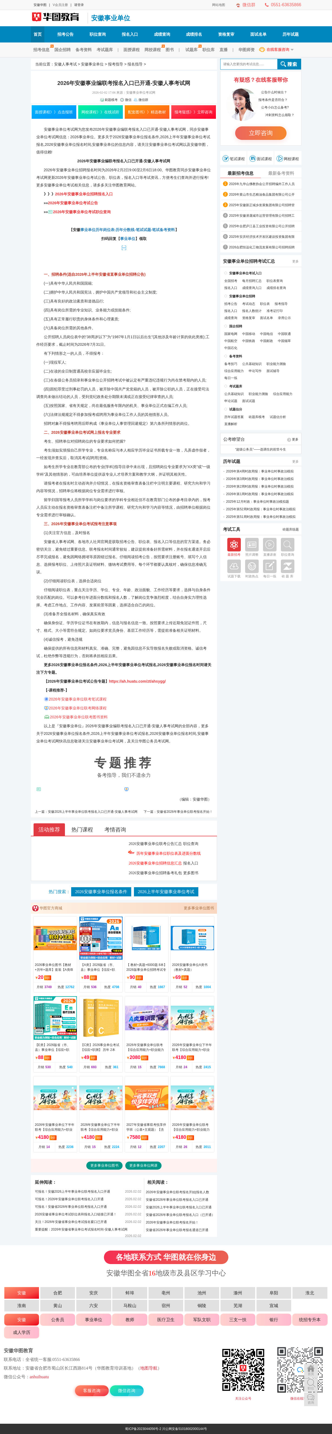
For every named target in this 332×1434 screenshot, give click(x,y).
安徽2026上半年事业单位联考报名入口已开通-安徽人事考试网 (92, 812)
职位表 (265, 304)
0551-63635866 (286, 4)
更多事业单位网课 (143, 1165)
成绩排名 (194, 34)
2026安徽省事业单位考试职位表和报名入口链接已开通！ (76, 1214)
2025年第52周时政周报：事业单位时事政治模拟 (260, 509)
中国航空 (230, 341)
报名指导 (135, 64)
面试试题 (248, 401)
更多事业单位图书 (199, 908)
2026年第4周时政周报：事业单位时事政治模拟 (260, 471)
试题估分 (235, 409)
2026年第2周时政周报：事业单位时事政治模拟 (260, 486)
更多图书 (190, 873)
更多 (295, 261)
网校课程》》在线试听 (100, 112)
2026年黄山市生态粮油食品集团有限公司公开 (262, 194)
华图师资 (246, 49)
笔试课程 (233, 158)
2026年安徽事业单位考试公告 (73, 203)
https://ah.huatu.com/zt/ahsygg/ (137, 681)
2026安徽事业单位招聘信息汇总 (155, 863)
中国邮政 (266, 341)
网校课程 (153, 49)
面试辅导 (273, 371)
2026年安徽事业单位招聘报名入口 (84, 194)
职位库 (208, 49)
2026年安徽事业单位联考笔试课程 (78, 699)
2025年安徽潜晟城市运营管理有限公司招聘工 (262, 216)
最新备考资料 (281, 173)
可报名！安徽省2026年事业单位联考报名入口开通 (71, 1207)
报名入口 (130, 34)
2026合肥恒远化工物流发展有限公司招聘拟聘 (262, 247)
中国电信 (266, 334)
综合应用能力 (234, 371)
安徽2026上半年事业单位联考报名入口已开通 (179, 1207)
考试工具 (231, 529)
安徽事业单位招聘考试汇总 (249, 261)
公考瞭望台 (234, 439)
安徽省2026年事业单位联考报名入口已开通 (177, 1200)
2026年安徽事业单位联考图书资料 (79, 717)
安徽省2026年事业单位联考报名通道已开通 (177, 1230)
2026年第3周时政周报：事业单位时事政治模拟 (260, 479)
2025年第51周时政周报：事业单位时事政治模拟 (260, 517)
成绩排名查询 (276, 288)
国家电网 (230, 334)
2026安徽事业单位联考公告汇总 (155, 844)
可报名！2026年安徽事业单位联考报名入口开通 (69, 1199)
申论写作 (255, 371)
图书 (170, 49)
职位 (311, 1388)
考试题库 (105, 49)
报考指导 (115, 64)
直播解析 (230, 424)
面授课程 (131, 49)
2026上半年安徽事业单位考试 (166, 891)
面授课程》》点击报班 (54, 112)
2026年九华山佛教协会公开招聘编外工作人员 (262, 184)
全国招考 (230, 281)
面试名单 (258, 34)
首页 (38, 34)
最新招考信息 (241, 173)
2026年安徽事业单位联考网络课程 (78, 708)
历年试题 (290, 34)
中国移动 (248, 334)
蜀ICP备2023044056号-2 (143, 1429)
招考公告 (65, 34)
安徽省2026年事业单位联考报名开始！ (185, 812)
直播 (223, 49)
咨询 (311, 1403)
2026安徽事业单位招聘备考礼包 (155, 873)
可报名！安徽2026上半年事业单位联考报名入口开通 (72, 1191)
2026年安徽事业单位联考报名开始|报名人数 (177, 1192)
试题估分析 (278, 417)
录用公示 (284, 318)
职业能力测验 (276, 364)
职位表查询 (275, 281)
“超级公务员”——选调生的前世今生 (260, 449)
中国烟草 (284, 341)
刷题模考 (111, 100)
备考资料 (83, 49)
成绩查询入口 (252, 288)
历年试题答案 (234, 417)
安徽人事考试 (65, 64)
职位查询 (98, 34)
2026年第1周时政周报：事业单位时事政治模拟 (260, 494)
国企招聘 (62, 49)
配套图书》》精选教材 (147, 112)
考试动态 (248, 304)
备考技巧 (230, 364)
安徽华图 (40, 5)
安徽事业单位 (110, 18)
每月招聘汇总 (252, 281)
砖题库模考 (257, 417)
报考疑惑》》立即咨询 (193, 112)
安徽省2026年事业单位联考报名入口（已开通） (180, 1215)
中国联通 (284, 334)
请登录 (79, 5)
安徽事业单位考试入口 (245, 273)
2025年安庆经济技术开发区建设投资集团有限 (262, 237)
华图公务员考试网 (154, 741)
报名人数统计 (252, 311)
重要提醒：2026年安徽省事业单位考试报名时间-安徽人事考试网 (81, 1229)
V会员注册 (60, 5)
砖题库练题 (290, 529)
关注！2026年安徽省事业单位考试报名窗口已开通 (71, 1222)
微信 (128, 100)
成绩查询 (162, 34)
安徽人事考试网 (58, 18)
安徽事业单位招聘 (71, 170)
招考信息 (42, 49)
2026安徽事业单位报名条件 (101, 891)
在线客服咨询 (278, 49)
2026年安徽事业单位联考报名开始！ (172, 1222)
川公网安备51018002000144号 (184, 1429)
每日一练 (230, 378)
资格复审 (226, 34)
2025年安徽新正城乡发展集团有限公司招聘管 (262, 205)
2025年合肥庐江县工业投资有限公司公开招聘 (262, 226)
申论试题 (230, 401)
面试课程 (260, 158)
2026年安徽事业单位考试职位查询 (82, 212)
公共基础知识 (252, 364)
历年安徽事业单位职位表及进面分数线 (168, 853)
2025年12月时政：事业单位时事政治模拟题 (257, 502)
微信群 (248, 4)
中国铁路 (248, 341)
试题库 (192, 49)
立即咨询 (261, 133)
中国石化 (230, 348)
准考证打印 (275, 311)
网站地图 (218, 5)
